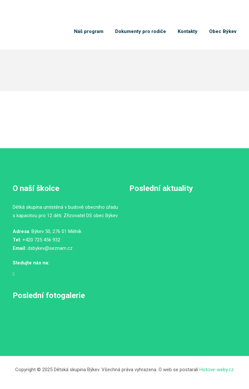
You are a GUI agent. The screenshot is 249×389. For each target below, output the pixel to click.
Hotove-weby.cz (216, 369)
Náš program (88, 31)
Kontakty (187, 31)
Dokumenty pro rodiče (140, 31)
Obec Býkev (222, 31)
